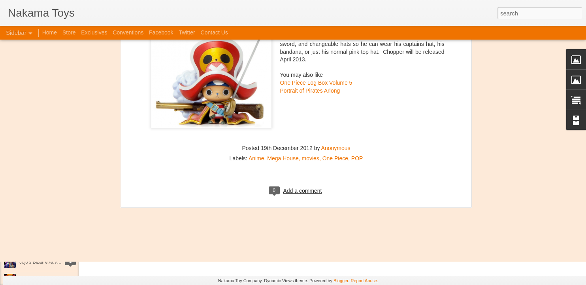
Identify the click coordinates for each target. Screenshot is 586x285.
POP (357, 41)
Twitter (187, 32)
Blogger (341, 280)
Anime (256, 41)
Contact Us (214, 32)
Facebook (161, 32)
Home (49, 32)
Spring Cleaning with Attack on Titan (57, 208)
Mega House (282, 41)
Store (68, 32)
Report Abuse (363, 280)
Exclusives (94, 32)
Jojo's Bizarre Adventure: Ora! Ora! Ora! (61, 262)
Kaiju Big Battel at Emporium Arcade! (58, 244)
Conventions (128, 32)
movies (310, 41)
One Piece (335, 41)
